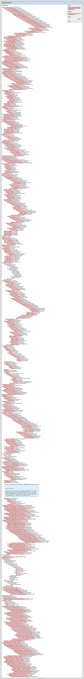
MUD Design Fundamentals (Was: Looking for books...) (13, 505)
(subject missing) (5, 238)
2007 (80, 8)
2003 (71, 8)
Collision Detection (6, 247)
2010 (73, 9)
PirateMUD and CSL (8, 50)
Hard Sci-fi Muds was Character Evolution (12, 613)
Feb (70, 13)
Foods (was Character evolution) (8, 390)
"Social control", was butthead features (10, 462)
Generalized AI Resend (6, 69)
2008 (69, 9)
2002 (69, 8)
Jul (79, 13)
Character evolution (6, 175)
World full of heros (5, 596)
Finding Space (5, 163)
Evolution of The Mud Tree (7, 157)
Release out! (4, 134)
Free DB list (4, 412)
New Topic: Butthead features (8, 7)
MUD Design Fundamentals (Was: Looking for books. (12, 598)
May (76, 13)
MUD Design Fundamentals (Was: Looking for (11, 520)
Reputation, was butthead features (9, 63)
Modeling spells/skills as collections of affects (11, 642)
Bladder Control (5, 245)
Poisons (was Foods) (6, 406)
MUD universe (5, 471)
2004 (73, 8)
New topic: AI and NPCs (7, 413)
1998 (73, 7)
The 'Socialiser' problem (7, 121)
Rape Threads (5, 457)
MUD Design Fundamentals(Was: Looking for (28, 537)
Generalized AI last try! (6, 72)
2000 (77, 7)
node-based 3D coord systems (8, 119)
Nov (72, 14)
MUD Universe (10, 476)
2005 (75, 8)
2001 (80, 7)
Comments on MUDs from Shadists (9, 394)
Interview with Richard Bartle (8, 71)
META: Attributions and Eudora (8, 410)
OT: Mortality (4, 557)
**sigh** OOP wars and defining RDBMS (10, 589)
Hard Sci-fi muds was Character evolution (10, 606)
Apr (74, 13)
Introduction (4, 107)
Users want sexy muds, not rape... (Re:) (10, 556)
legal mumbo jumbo (6, 244)
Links (69, 21)
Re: (2, 262)
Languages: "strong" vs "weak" (8, 141)
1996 (69, 7)
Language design (5, 396)
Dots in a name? (5, 135)
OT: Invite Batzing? (6, 158)
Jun (77, 13)
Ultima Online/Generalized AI (8, 62)
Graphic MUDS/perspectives (7, 61)
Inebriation (4, 395)
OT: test (3, 173)
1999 (75, 7)
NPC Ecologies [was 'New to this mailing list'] (11, 155)
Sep (69, 14)
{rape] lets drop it (5, 401)
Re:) (3, 558)
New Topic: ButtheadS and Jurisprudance (10, 159)
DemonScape (4, 156)
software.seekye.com (42, 678)
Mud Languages (5, 90)
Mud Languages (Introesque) (8, 114)
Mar (72, 13)
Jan (69, 13)
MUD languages (7, 91)
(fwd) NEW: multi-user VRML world (9, 467)
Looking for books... (6, 248)
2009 (71, 9)
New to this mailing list (6, 142)
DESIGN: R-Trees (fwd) (6, 384)
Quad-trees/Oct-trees (6, 117)
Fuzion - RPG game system (7, 174)
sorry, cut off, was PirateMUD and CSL (9, 106)
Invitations (4, 404)
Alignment (4, 345)
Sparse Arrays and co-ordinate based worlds (11, 56)
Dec (74, 14)
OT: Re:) (3, 600)
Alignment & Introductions (7, 386)
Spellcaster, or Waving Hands (8, 73)
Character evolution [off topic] (8, 466)
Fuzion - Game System (8, 240)
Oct (70, 14)
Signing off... (4, 120)
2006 (77, 8)
